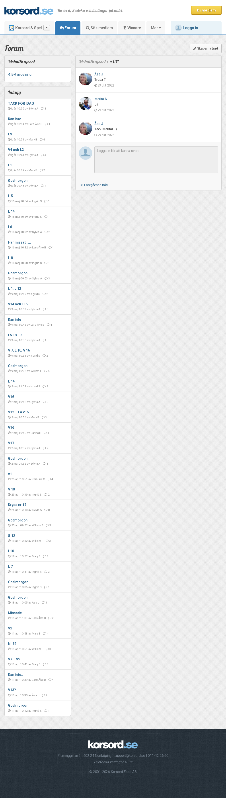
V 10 (11, 489)
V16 (11, 397)
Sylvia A (33, 108)
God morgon (18, 582)
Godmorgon (17, 181)
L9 (10, 134)
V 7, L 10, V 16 (19, 350)
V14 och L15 (18, 304)
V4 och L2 (16, 150)
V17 (11, 443)
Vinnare (132, 27)
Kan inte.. (15, 675)
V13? (12, 690)
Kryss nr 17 (17, 505)
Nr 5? (12, 644)
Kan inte (14, 319)
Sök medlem (99, 27)
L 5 (10, 196)
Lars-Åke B (35, 124)
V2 (10, 628)
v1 (10, 474)
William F (36, 371)
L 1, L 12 (14, 289)
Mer (156, 27)
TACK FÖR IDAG (21, 103)
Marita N (100, 99)
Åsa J (35, 602)
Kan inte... (16, 119)
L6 (10, 227)
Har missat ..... (19, 242)
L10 (11, 551)
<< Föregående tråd (93, 185)
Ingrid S (37, 201)
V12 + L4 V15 (18, 412)
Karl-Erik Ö (38, 479)
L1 (10, 165)
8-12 (11, 536)
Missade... (16, 613)
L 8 (10, 258)
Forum (68, 27)
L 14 (11, 211)
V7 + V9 (14, 659)
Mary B (33, 139)
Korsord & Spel (29, 28)
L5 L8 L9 (14, 335)
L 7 (10, 566)
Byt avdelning (19, 74)
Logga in (186, 28)
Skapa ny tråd (205, 48)
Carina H (36, 433)
